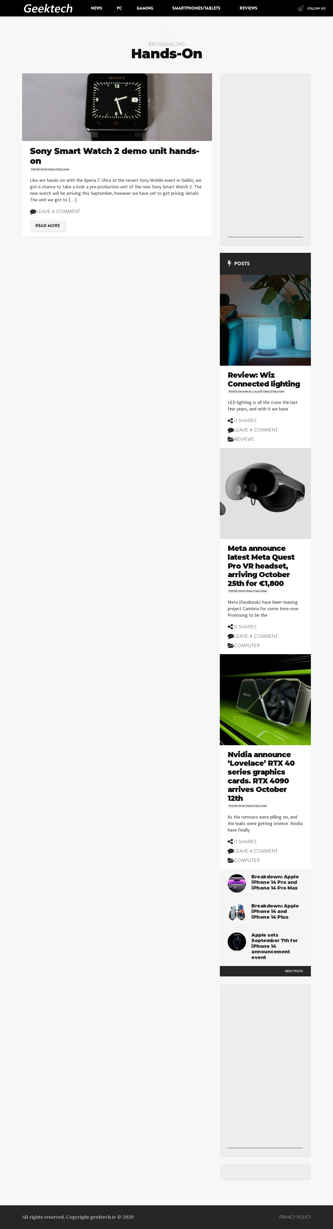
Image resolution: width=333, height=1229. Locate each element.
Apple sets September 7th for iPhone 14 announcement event (274, 946)
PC (119, 8)
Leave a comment (58, 211)
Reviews (249, 8)
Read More (47, 226)
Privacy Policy (295, 1217)
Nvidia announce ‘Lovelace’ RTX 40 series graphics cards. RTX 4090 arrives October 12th (261, 776)
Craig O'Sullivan (58, 169)
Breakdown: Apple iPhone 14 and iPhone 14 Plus (275, 911)
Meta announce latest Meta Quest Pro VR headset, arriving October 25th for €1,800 (261, 566)
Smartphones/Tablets (197, 8)
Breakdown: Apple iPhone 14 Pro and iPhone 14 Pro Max (275, 882)
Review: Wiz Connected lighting (264, 379)
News (96, 8)
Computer (247, 645)
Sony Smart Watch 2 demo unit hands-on (114, 156)
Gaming (146, 8)
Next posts (294, 971)
